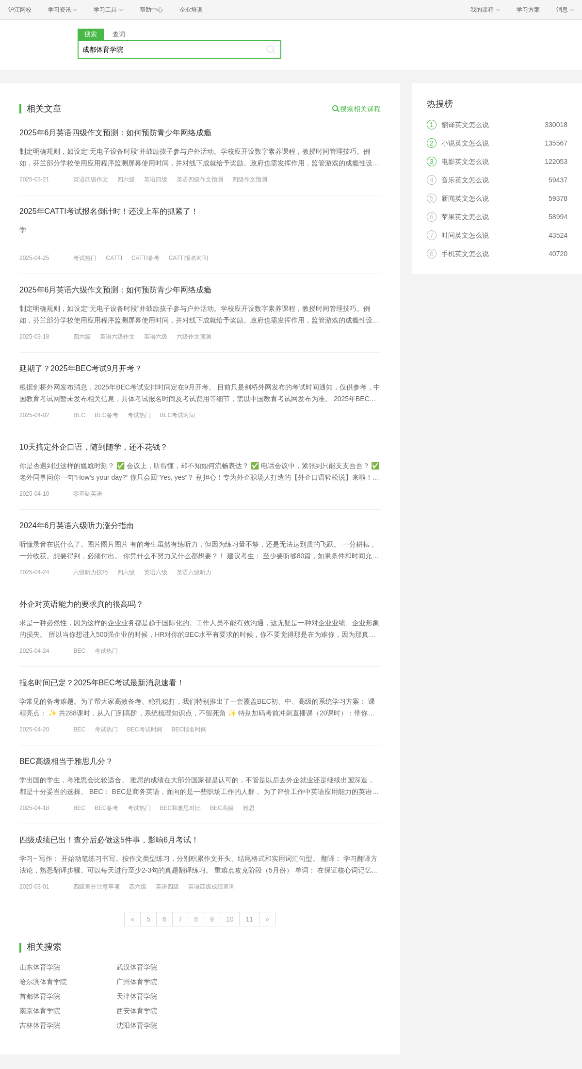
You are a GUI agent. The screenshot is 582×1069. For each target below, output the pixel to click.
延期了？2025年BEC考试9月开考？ (80, 368)
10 (230, 919)
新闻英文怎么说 (465, 198)
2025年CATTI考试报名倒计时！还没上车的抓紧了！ (108, 211)
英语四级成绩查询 (211, 886)
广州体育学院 (136, 982)
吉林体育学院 (39, 1025)
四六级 (126, 179)
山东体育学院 (39, 967)
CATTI (114, 258)
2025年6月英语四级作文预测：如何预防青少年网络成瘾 (115, 133)
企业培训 (191, 9)
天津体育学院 (136, 996)
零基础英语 (87, 493)
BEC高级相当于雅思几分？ (66, 761)
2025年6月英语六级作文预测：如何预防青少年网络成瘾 (115, 290)
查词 (119, 34)
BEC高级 (222, 808)
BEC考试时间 (177, 415)
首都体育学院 (39, 996)
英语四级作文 (90, 179)
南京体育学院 (39, 1011)
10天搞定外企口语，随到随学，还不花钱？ (93, 447)
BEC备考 (106, 415)
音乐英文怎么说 (465, 180)
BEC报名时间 (189, 729)
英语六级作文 (117, 336)
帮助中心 (151, 9)
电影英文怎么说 (465, 161)
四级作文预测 (249, 179)
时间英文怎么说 (465, 235)
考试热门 (85, 258)
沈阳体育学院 (136, 1025)
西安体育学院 (136, 1011)
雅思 (249, 808)
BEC (79, 415)
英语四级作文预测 (200, 179)
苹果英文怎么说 (465, 217)
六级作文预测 (194, 336)
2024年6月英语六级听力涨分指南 (76, 525)
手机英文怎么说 (465, 254)
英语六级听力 (194, 572)
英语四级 (155, 179)
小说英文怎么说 (465, 143)
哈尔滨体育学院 (43, 982)
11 (249, 919)
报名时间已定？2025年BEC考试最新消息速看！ (102, 683)
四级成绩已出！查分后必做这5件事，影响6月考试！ (109, 840)
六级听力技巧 (90, 572)
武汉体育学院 (136, 967)
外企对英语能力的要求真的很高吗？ (81, 604)
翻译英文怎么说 (465, 125)
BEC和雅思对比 (180, 808)
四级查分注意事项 (96, 886)
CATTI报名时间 (189, 258)
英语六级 (155, 336)
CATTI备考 (145, 258)
